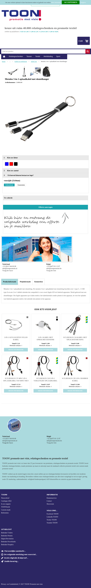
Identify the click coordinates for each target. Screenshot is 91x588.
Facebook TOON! (53, 514)
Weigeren (83, 2)
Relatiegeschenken (16, 56)
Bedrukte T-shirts (7, 533)
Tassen (29, 56)
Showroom (50, 504)
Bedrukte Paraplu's (7, 544)
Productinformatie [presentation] (9, 282)
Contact (49, 501)
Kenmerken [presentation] (38, 282)
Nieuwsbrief (5, 498)
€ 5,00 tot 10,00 (53, 31)
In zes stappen (6, 504)
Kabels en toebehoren (21, 61)
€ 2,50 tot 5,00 (43, 31)
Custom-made (6, 510)
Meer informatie (56, 2)
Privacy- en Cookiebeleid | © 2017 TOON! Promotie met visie (22, 584)
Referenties (5, 513)
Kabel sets (34, 61)
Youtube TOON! (52, 523)
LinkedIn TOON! (52, 517)
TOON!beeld (5, 507)
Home (4, 56)
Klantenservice (52, 498)
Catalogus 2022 (6, 501)
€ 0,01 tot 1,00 (24, 31)
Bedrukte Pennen (7, 536)
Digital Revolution (7, 539)
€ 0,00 (81, 41)
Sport (58, 56)
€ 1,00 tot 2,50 (34, 31)
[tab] (9, 282)
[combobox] (43, 51)
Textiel (37, 56)
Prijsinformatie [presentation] (25, 282)
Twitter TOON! (52, 520)
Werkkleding (48, 56)
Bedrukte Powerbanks (8, 542)
